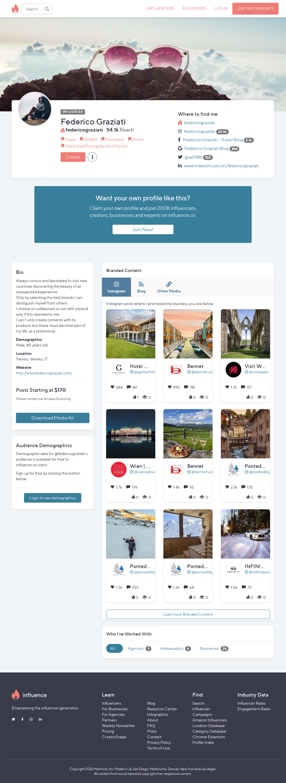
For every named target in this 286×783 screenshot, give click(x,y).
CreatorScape (114, 736)
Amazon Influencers (209, 720)
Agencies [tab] (139, 648)
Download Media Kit (52, 418)
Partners (109, 720)
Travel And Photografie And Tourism (96, 146)
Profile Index (203, 742)
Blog (151, 703)
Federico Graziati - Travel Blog (213, 139)
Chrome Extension (208, 736)
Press (152, 731)
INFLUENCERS (160, 8)
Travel (70, 139)
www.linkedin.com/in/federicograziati (221, 165)
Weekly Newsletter (118, 725)
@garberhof (142, 371)
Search (198, 703)
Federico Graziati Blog (206, 148)
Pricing (108, 731)
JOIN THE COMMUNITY (255, 8)
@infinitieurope (260, 571)
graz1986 (193, 157)
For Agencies (113, 714)
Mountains (115, 139)
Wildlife (90, 139)
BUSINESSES (194, 8)
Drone (138, 139)
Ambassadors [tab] (175, 648)
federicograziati (199, 122)
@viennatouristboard (150, 471)
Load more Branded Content (188, 614)
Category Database (209, 731)
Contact (73, 156)
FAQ (151, 725)
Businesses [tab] (214, 648)
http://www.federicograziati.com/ (44, 373)
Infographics (157, 714)
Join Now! (142, 229)
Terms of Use (158, 748)
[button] (92, 157)
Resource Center (162, 708)
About (152, 720)
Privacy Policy (159, 742)
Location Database (208, 725)
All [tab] (112, 648)
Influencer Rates (251, 703)
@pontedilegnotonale (151, 571)
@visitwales (257, 371)
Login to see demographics (52, 497)
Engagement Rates (254, 708)
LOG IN (221, 8)
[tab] (116, 287)
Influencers (111, 703)
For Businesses (115, 708)
